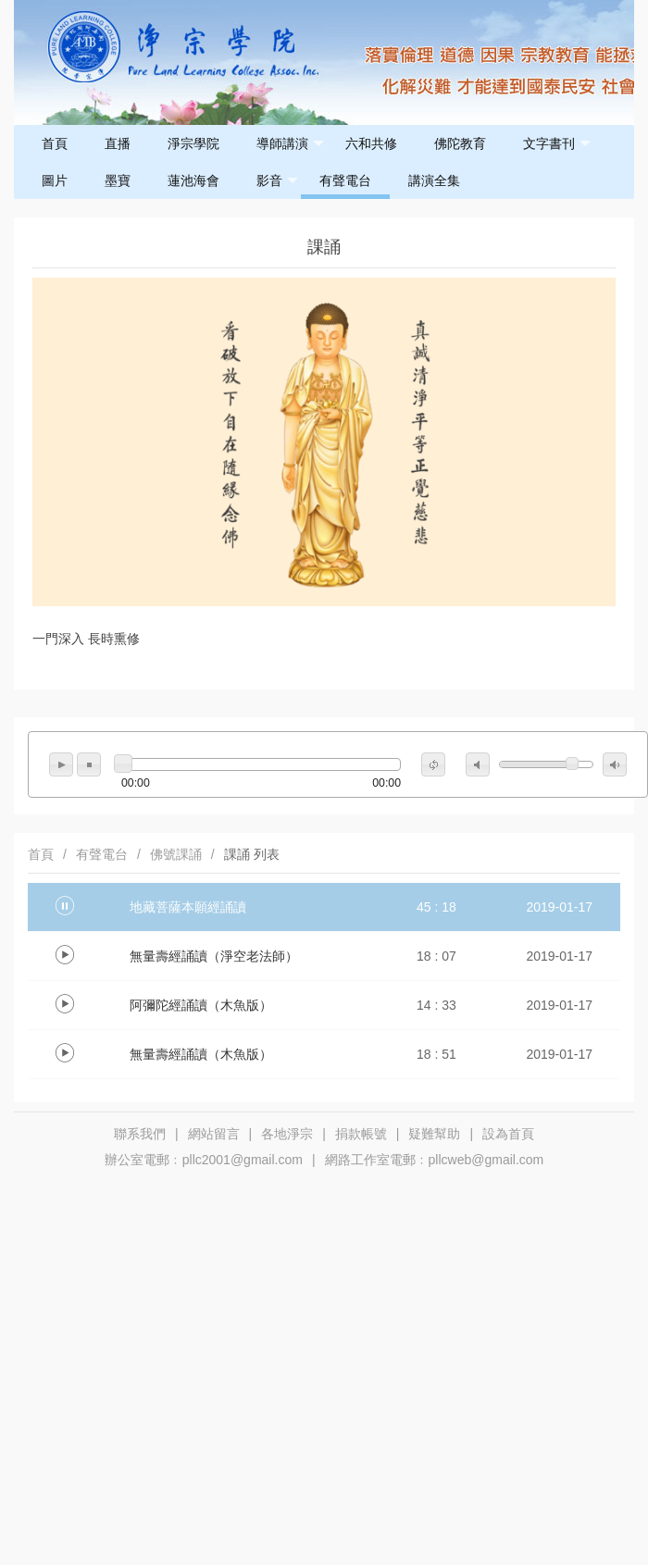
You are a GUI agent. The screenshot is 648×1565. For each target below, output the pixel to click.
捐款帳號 (361, 1133)
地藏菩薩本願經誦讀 (188, 907)
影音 (277, 181)
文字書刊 (557, 144)
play (61, 764)
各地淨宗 (287, 1133)
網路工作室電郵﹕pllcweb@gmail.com (434, 1159)
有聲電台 (345, 180)
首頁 (55, 143)
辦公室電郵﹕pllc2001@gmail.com (204, 1159)
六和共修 (371, 143)
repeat (433, 764)
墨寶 (118, 180)
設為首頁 (508, 1133)
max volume (614, 764)
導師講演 (290, 144)
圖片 (55, 180)
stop (88, 764)
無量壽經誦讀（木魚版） (201, 1054)
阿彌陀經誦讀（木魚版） (201, 1005)
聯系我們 (140, 1133)
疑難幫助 (434, 1133)
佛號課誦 (176, 854)
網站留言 (214, 1133)
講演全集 (434, 180)
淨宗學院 (193, 143)
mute (477, 764)
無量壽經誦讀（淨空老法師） (214, 956)
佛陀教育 (460, 143)
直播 (118, 143)
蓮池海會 (193, 180)
